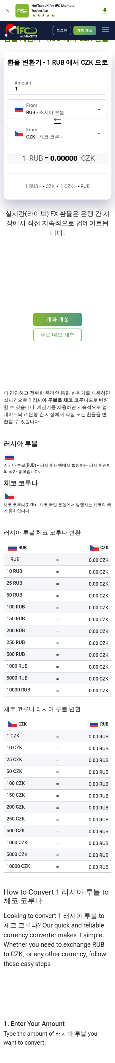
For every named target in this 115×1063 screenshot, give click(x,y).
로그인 (61, 30)
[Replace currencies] (58, 121)
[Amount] (57, 85)
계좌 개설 (84, 30)
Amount (23, 83)
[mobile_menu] (105, 29)
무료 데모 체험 (57, 335)
